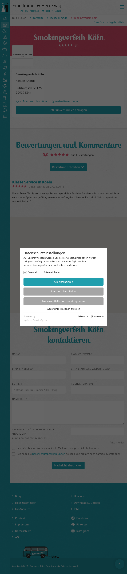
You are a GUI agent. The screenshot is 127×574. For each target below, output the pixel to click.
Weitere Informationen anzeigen (63, 308)
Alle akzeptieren (63, 282)
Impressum (98, 316)
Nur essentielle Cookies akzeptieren (63, 301)
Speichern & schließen (63, 291)
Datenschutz (83, 316)
